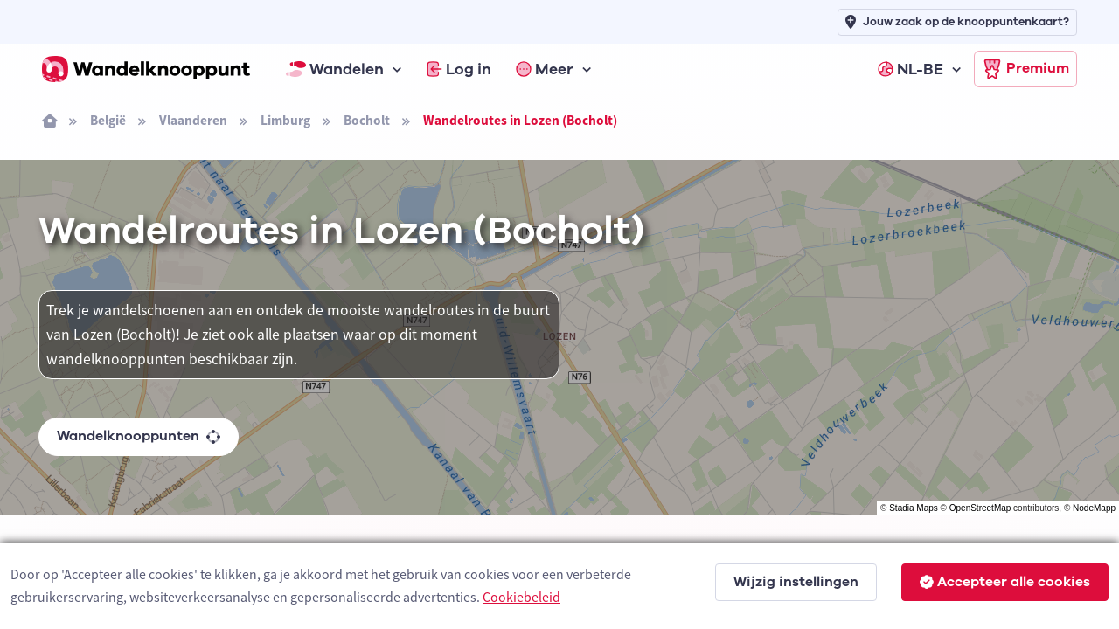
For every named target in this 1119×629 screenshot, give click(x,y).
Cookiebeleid (521, 596)
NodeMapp (1094, 508)
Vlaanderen (193, 120)
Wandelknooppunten (138, 436)
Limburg (285, 120)
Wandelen (335, 69)
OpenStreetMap (980, 508)
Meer (544, 69)
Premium (1025, 69)
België (108, 120)
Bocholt (367, 120)
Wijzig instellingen (795, 581)
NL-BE (910, 69)
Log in (459, 69)
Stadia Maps (913, 508)
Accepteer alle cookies (1005, 581)
